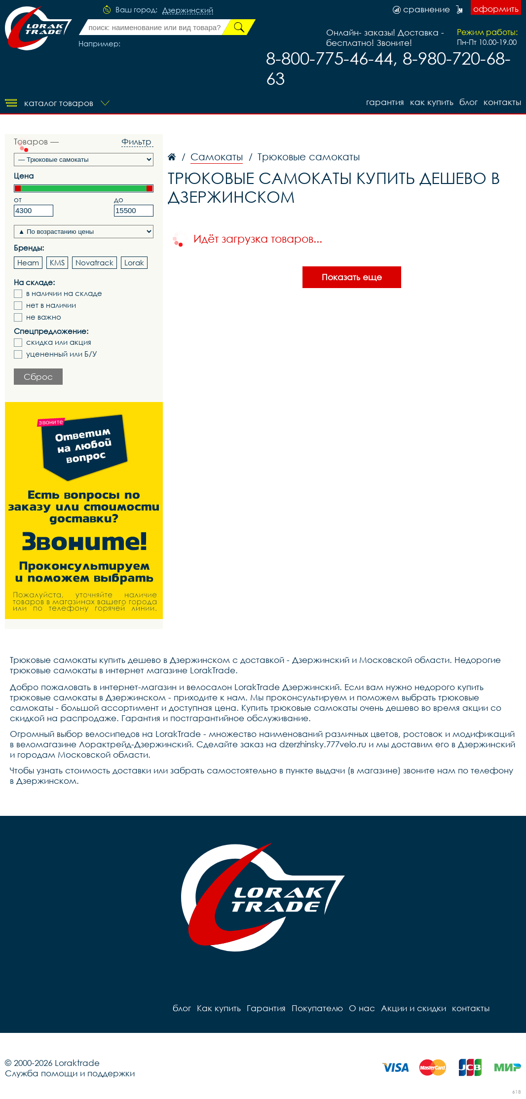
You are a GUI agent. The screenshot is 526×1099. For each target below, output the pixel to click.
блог (468, 102)
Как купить (431, 102)
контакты (502, 102)
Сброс (38, 376)
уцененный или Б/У (61, 354)
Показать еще (352, 277)
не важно (43, 317)
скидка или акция (58, 342)
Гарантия (385, 102)
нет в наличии (51, 305)
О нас (362, 1008)
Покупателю (317, 1008)
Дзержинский (187, 10)
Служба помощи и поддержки (70, 1073)
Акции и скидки (413, 1008)
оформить (496, 8)
